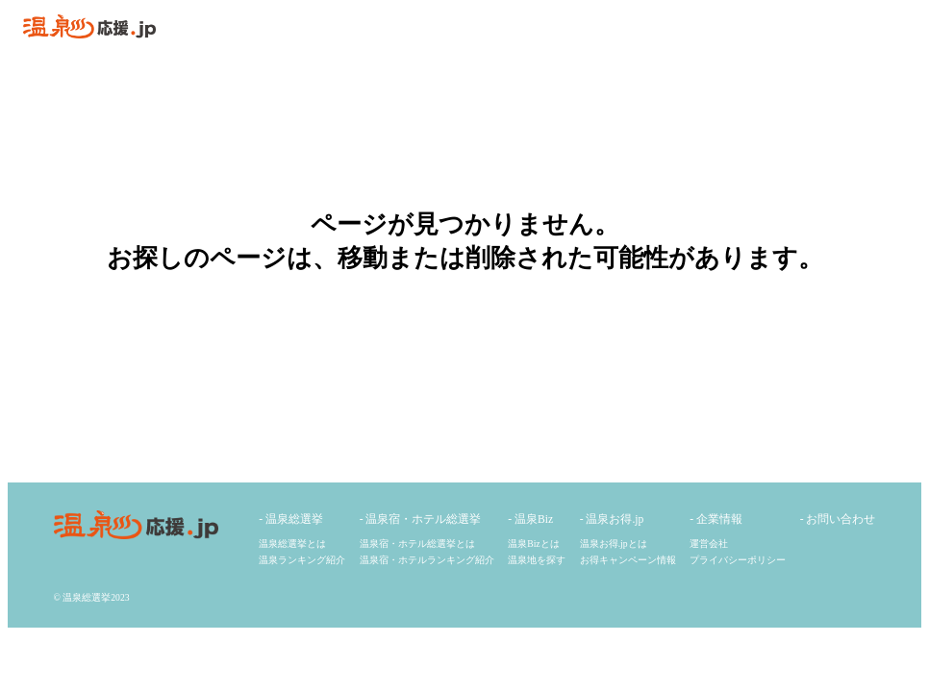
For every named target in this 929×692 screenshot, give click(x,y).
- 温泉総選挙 (291, 519)
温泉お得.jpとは (613, 543)
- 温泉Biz (530, 519)
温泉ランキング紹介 (302, 560)
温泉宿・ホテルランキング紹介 (427, 560)
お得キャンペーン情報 (628, 560)
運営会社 (709, 543)
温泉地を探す (536, 560)
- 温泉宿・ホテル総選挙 (421, 519)
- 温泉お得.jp (612, 519)
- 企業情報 (716, 519)
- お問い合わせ (838, 519)
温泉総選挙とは (292, 543)
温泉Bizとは (533, 543)
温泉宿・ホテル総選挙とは (417, 543)
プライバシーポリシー (738, 560)
